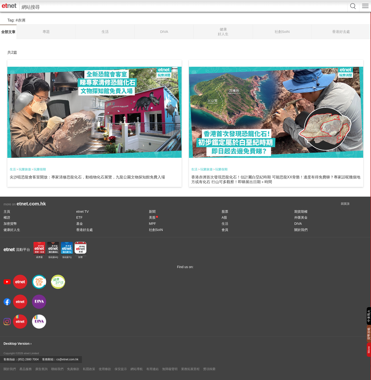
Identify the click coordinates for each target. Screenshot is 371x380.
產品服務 (25, 369)
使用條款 (105, 369)
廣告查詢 (41, 369)
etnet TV (82, 211)
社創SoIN (156, 230)
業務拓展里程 (190, 369)
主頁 (7, 211)
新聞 (152, 211)
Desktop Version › (17, 343)
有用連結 (152, 369)
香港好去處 (84, 230)
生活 (13, 169)
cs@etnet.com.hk (67, 359)
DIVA (298, 223)
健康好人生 (12, 230)
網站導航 (136, 369)
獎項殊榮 (209, 369)
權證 (7, 217)
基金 (79, 223)
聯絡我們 (57, 369)
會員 (225, 230)
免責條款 (73, 369)
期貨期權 (301, 211)
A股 (224, 217)
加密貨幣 (10, 223)
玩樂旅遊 (25, 169)
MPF (152, 223)
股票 (225, 211)
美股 (153, 217)
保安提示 (121, 369)
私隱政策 (89, 369)
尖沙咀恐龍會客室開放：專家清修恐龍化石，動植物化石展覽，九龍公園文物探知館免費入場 (87, 177)
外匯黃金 (301, 217)
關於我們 (301, 230)
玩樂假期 (40, 169)
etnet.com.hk (31, 203)
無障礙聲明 (170, 369)
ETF (79, 217)
